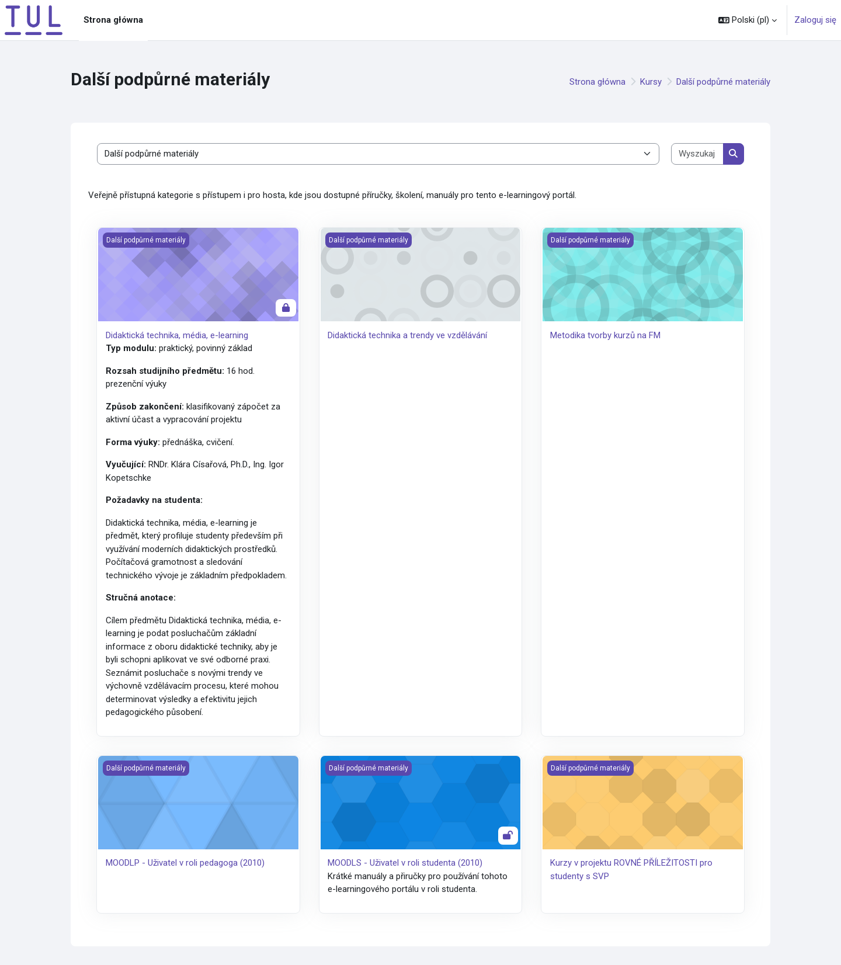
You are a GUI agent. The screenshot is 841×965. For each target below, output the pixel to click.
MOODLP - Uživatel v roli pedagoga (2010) (185, 863)
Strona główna (597, 82)
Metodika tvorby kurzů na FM (605, 335)
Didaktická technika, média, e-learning (177, 335)
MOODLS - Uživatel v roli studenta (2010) (405, 863)
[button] (747, 20)
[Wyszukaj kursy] (697, 154)
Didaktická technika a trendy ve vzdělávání (407, 335)
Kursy (651, 82)
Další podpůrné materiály (723, 82)
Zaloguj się (815, 20)
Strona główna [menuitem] (113, 20)
